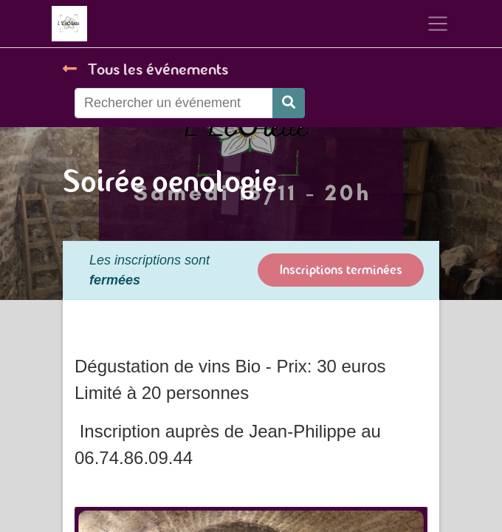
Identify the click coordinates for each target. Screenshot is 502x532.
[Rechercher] (288, 103)
